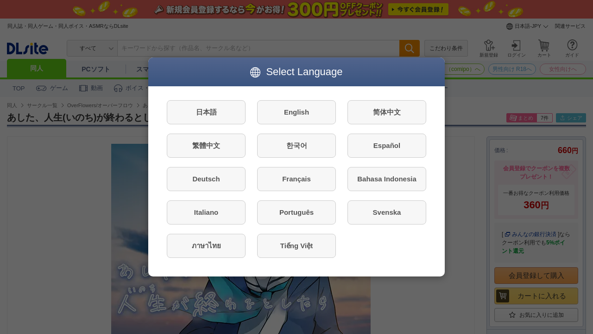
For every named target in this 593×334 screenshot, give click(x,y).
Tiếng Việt (296, 246)
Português (296, 212)
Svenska (387, 212)
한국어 (296, 145)
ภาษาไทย (206, 246)
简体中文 (387, 112)
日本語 (206, 112)
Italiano (206, 212)
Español (386, 145)
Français (296, 179)
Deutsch (206, 179)
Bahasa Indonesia (386, 179)
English (296, 112)
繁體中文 (206, 145)
